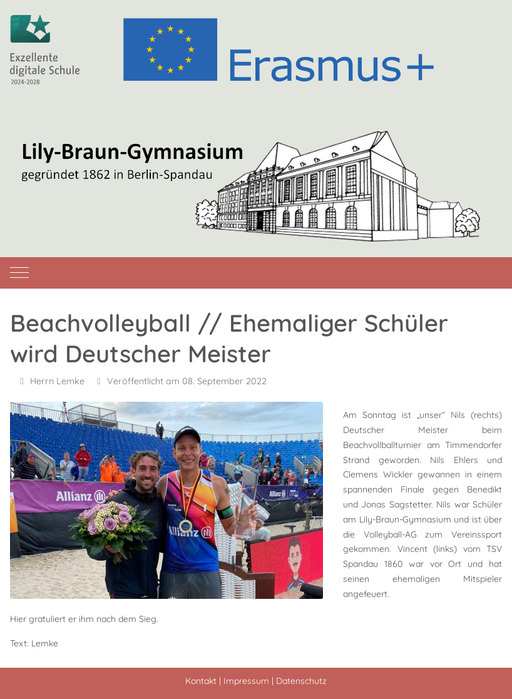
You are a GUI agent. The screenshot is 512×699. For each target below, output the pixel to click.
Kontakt (201, 680)
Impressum (246, 680)
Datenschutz (301, 680)
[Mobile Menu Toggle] (19, 272)
